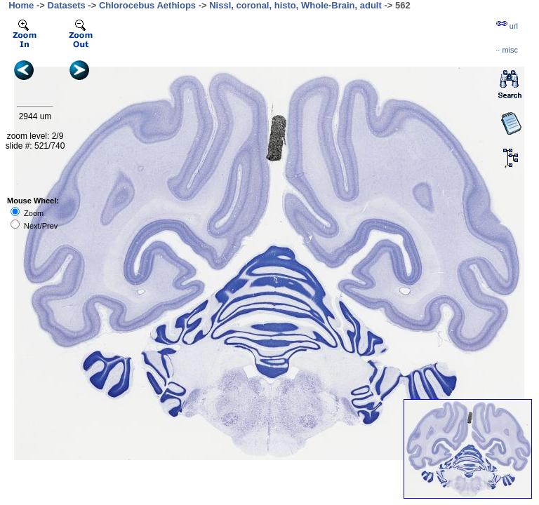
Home (21, 5)
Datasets (67, 5)
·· (506, 50)
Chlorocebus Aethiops (147, 5)
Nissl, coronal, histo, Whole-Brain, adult (295, 5)
